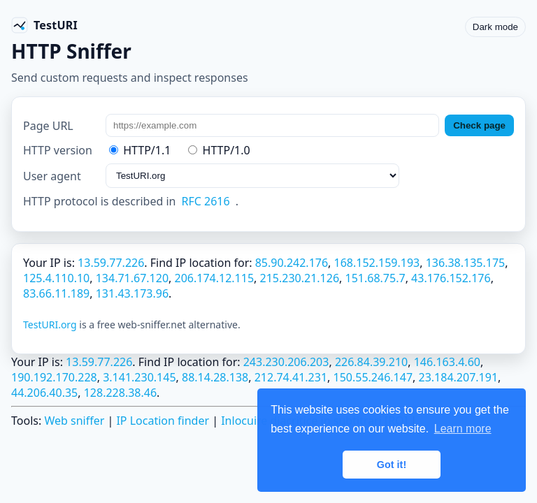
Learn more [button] (463, 429)
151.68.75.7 (375, 278)
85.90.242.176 (291, 262)
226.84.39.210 (371, 362)
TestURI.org (50, 324)
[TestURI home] (44, 25)
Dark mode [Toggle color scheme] (495, 27)
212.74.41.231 (291, 377)
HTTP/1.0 (219, 150)
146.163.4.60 (447, 362)
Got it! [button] (391, 464)
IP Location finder (162, 420)
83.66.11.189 (56, 293)
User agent (52, 176)
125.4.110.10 (56, 278)
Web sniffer (74, 420)
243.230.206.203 (286, 362)
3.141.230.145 (139, 377)
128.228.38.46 (120, 392)
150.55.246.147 (373, 377)
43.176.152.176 (451, 278)
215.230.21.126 (300, 278)
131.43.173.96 (132, 293)
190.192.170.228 (54, 377)
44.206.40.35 (44, 392)
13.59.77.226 (111, 262)
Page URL (48, 125)
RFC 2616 (206, 201)
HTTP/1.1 (140, 150)
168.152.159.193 (377, 262)
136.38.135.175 (466, 262)
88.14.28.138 (215, 377)
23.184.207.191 (459, 377)
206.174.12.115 (215, 278)
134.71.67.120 (132, 278)
